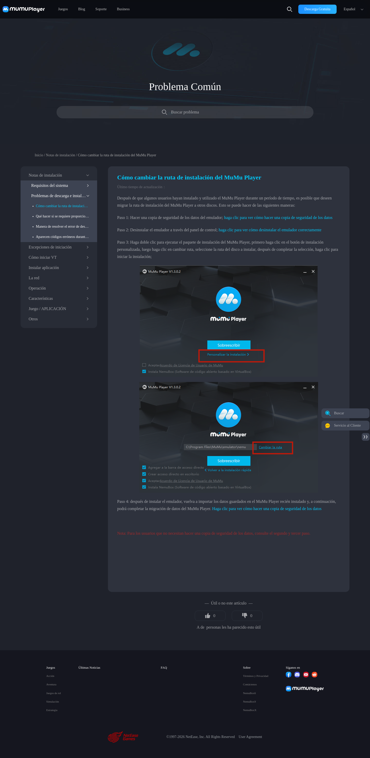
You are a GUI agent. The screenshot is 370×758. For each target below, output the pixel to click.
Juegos (63, 9)
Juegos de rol (53, 693)
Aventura (51, 684)
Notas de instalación (60, 155)
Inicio (39, 155)
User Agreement (250, 737)
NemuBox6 (249, 693)
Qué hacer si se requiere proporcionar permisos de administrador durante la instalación (62, 216)
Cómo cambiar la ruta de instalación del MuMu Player (62, 206)
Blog (81, 9)
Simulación (52, 701)
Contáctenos (250, 684)
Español (349, 9)
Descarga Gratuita (317, 9)
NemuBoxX (249, 710)
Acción (50, 676)
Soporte (101, 9)
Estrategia (51, 710)
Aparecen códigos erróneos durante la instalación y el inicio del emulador (62, 237)
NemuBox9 (249, 701)
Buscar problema (185, 112)
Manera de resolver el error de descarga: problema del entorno (62, 226)
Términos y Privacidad (255, 676)
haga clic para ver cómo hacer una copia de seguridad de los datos (278, 217)
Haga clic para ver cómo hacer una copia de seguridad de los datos (267, 508)
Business (123, 9)
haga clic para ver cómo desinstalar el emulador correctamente (270, 230)
